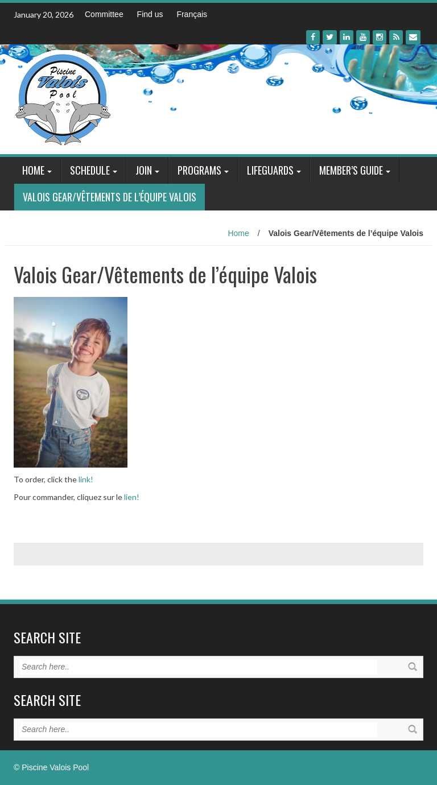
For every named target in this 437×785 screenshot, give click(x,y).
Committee (104, 14)
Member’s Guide (351, 170)
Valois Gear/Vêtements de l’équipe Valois (109, 196)
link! (86, 479)
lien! (131, 497)
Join (143, 170)
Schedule (90, 170)
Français (191, 14)
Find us (150, 14)
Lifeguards (270, 170)
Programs (199, 170)
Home (33, 170)
